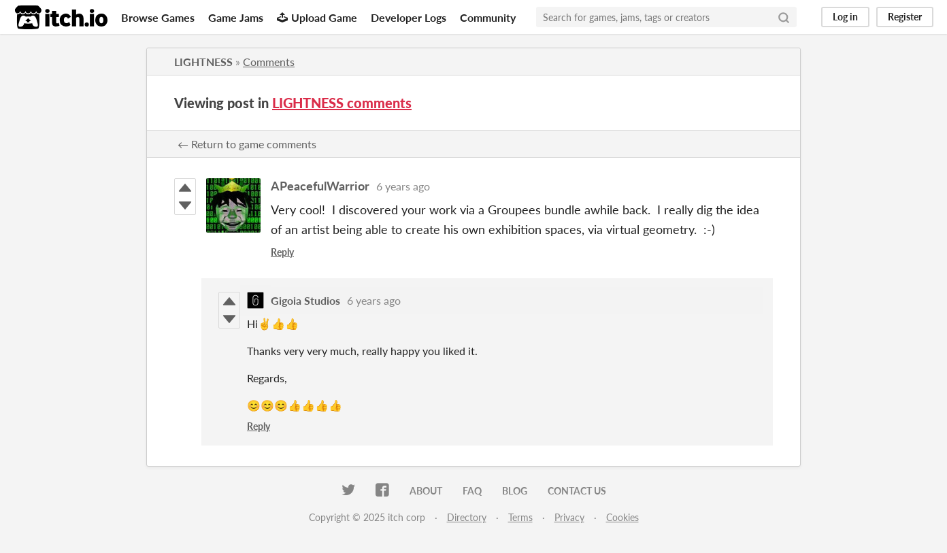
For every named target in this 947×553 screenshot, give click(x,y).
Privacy (569, 517)
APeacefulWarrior (320, 185)
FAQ (472, 491)
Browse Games (158, 17)
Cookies (622, 517)
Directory (466, 517)
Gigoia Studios (305, 300)
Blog (514, 491)
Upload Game (317, 17)
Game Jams (235, 17)
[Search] (784, 17)
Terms (520, 517)
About (426, 491)
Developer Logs (408, 17)
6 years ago (403, 186)
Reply (282, 252)
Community (488, 17)
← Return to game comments (247, 143)
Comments (269, 61)
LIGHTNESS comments (342, 103)
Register (905, 16)
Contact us (577, 491)
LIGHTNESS (203, 61)
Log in (845, 16)
